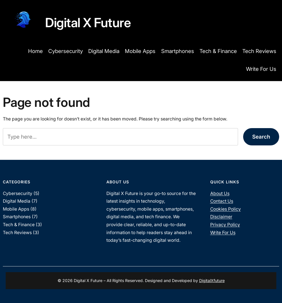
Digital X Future (88, 22)
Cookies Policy (225, 209)
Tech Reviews (17, 232)
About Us (220, 193)
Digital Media (16, 201)
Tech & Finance (19, 224)
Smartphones (17, 216)
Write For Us (222, 232)
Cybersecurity (17, 193)
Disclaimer (221, 216)
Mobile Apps (16, 209)
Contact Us (221, 201)
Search (261, 137)
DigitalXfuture (212, 280)
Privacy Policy (225, 224)
